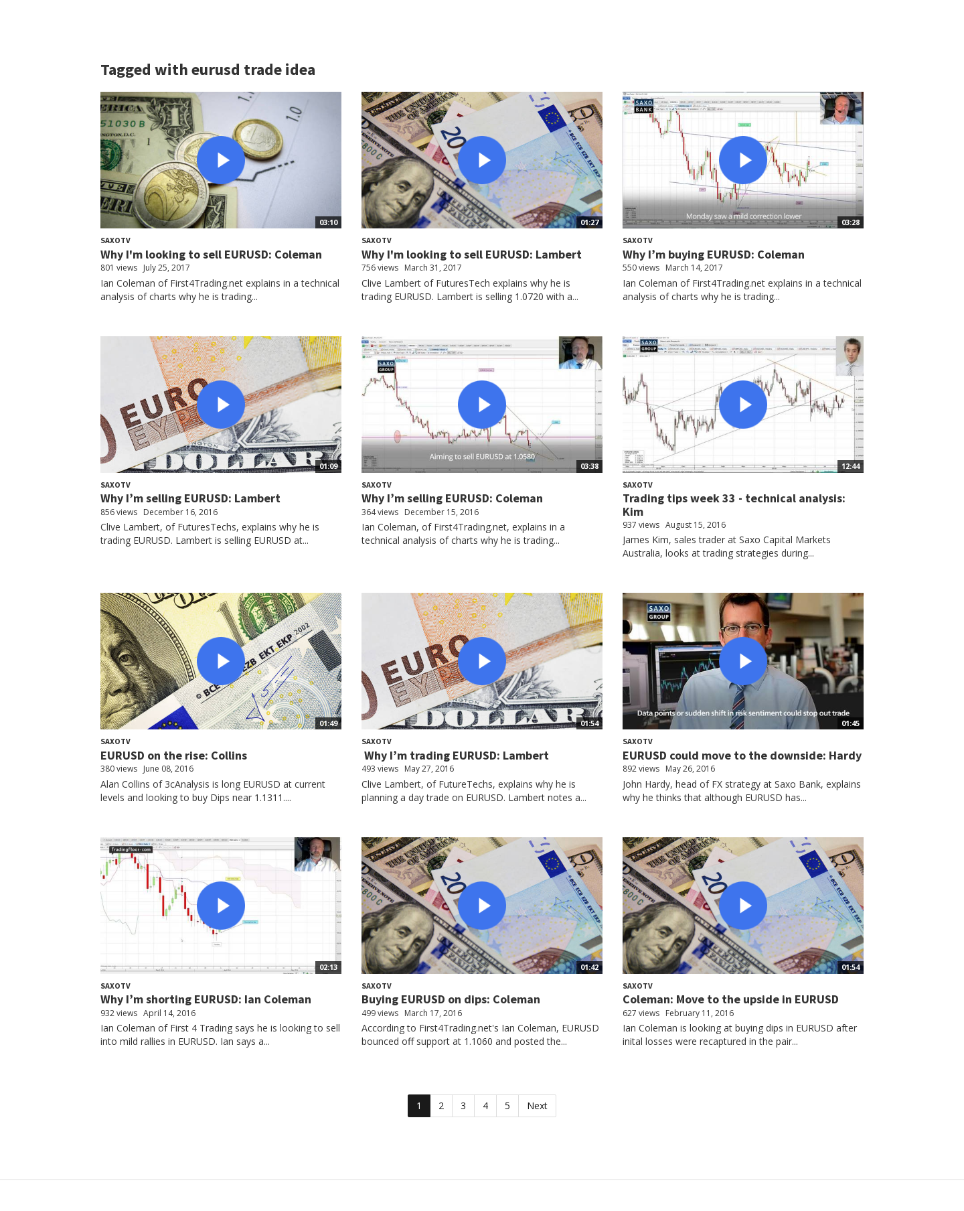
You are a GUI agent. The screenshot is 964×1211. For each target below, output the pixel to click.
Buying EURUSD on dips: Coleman (451, 999)
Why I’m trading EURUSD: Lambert (455, 755)
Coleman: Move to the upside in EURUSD (731, 999)
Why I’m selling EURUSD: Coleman (452, 498)
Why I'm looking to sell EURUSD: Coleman (211, 254)
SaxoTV (115, 240)
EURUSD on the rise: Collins (173, 755)
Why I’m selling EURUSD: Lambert (190, 498)
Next (537, 1105)
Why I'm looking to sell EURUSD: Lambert (472, 254)
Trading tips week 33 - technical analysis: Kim (734, 504)
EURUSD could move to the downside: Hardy (742, 755)
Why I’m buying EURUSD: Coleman (714, 254)
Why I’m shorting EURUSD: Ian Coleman (205, 999)
